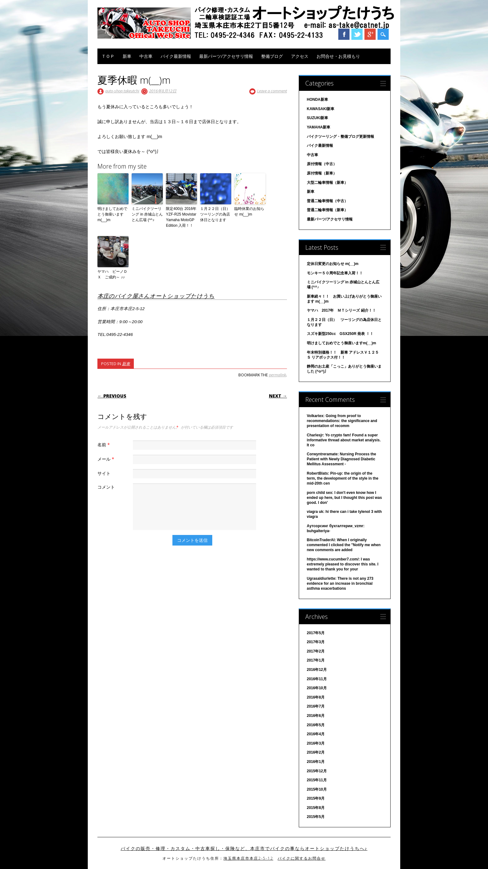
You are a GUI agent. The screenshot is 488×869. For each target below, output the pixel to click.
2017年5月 (316, 633)
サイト (103, 473)
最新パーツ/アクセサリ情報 (226, 56)
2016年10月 (317, 688)
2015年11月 (317, 780)
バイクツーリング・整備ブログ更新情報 (340, 136)
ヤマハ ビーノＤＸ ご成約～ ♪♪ (112, 274)
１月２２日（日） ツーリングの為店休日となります (215, 214)
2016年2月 (316, 752)
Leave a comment (272, 91)
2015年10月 (317, 789)
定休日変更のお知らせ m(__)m (333, 264)
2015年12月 (317, 771)
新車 (127, 56)
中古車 (145, 56)
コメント (106, 487)
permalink (277, 375)
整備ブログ (272, 56)
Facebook (344, 34)
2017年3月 (316, 642)
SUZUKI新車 (317, 118)
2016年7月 (316, 706)
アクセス (299, 56)
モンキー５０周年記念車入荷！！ (335, 273)
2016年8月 (316, 697)
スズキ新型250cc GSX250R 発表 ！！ (340, 334)
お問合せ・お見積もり (338, 56)
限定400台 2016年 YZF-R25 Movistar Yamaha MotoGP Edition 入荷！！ (181, 217)
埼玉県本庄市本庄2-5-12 (248, 858)
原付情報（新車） (322, 173)
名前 (104, 445)
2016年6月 (316, 715)
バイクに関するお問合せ (302, 858)
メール (106, 459)
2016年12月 (317, 669)
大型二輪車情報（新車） (327, 182)
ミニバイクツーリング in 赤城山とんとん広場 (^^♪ (147, 214)
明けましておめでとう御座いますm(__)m (112, 214)
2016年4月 (316, 734)
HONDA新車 (317, 99)
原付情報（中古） (322, 164)
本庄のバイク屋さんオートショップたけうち (155, 296)
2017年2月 (316, 651)
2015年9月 (316, 798)
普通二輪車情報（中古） (327, 201)
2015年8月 (316, 808)
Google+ (370, 34)
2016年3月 (316, 743)
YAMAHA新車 (319, 127)
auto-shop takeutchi (122, 91)
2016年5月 (316, 725)
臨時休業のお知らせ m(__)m (249, 211)
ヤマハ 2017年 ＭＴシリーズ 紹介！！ (341, 310)
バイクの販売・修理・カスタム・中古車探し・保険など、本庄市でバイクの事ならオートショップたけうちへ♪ (244, 848)
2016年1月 (316, 762)
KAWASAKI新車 (321, 109)
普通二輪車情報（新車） (327, 210)
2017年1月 (316, 660)
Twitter (357, 34)
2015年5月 (316, 817)
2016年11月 (317, 679)
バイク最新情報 (176, 56)
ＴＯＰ (108, 56)
